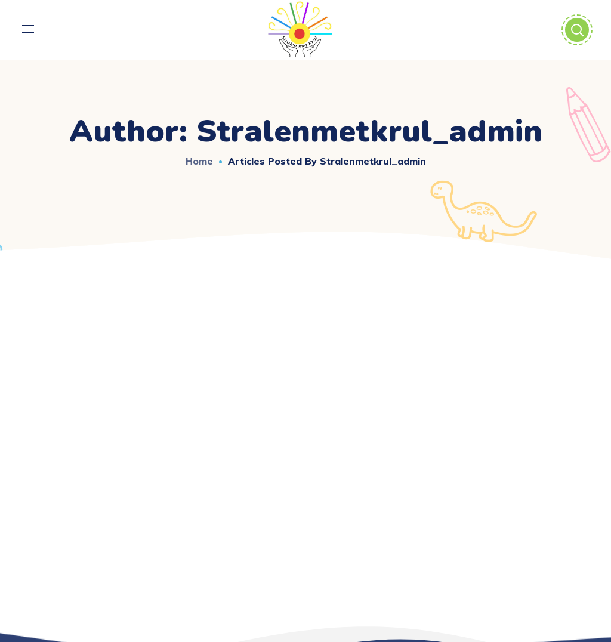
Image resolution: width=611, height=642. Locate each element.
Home (199, 161)
